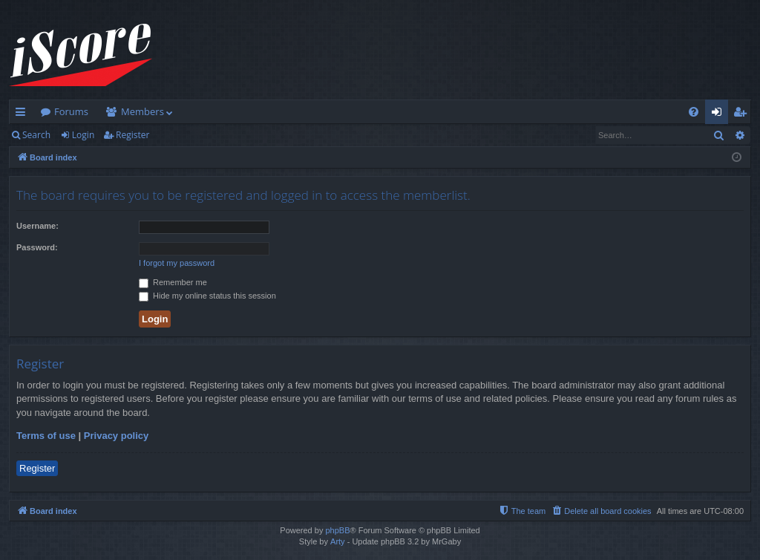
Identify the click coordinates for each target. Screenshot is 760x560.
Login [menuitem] (719, 114)
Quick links (23, 114)
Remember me (173, 282)
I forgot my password (176, 262)
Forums (71, 111)
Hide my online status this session (207, 295)
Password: (37, 247)
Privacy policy (116, 435)
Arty (337, 541)
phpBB (337, 530)
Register (132, 134)
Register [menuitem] (743, 114)
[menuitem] (693, 112)
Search (36, 134)
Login (83, 134)
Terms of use (46, 435)
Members (142, 111)
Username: (37, 225)
